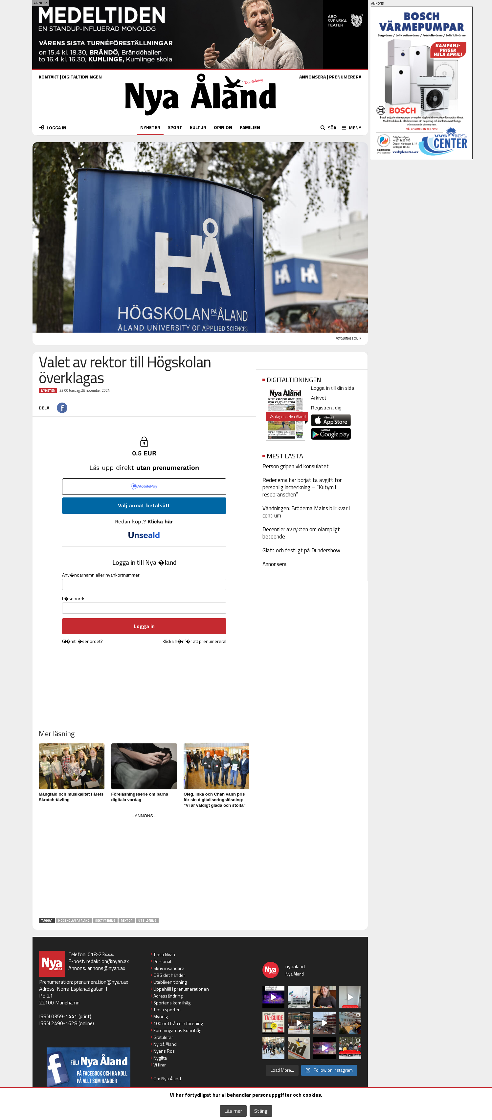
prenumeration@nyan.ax (101, 982)
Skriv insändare (168, 968)
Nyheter (48, 390)
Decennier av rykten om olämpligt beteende (301, 533)
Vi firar (159, 1064)
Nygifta (160, 1057)
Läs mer (233, 1111)
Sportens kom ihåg (171, 1002)
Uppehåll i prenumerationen (181, 988)
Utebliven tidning (170, 981)
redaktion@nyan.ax (107, 961)
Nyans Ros (164, 1050)
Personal (162, 961)
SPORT (175, 127)
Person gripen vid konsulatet (295, 466)
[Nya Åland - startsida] (200, 117)
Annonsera (274, 564)
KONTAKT (49, 76)
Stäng (261, 1111)
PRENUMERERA (345, 76)
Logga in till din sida (332, 388)
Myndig (160, 1016)
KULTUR (198, 127)
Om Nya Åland (167, 1078)
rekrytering (105, 920)
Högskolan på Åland (74, 920)
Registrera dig (326, 407)
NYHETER (150, 127)
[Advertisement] (144, 866)
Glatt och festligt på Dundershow (301, 550)
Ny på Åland (165, 1044)
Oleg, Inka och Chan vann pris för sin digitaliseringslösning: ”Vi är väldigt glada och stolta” (215, 800)
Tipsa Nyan (164, 954)
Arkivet (318, 398)
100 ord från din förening (178, 1023)
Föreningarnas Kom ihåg (177, 1030)
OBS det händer (169, 975)
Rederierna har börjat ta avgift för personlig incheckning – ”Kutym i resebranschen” (302, 487)
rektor (127, 920)
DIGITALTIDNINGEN (82, 76)
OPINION (223, 127)
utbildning (147, 920)
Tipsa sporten (167, 1009)
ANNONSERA (312, 76)
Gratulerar (163, 1037)
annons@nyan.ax (106, 968)
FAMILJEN (250, 127)
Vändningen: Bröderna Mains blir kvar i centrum (306, 512)
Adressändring (168, 995)
